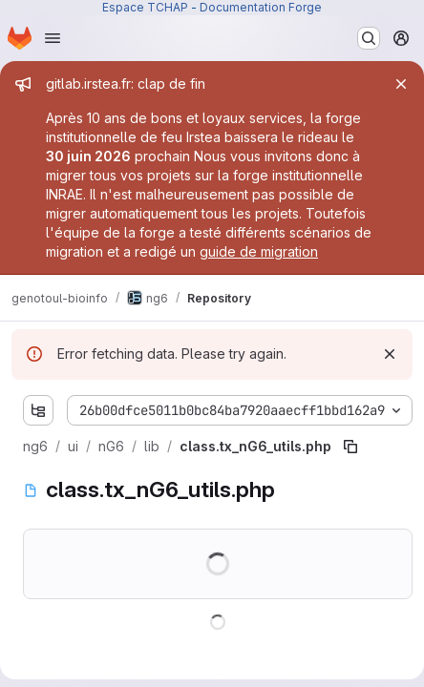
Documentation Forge (261, 7)
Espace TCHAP (145, 7)
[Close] (401, 84)
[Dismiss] (389, 354)
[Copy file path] (350, 446)
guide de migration (259, 251)
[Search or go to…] (368, 38)
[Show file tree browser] (38, 410)
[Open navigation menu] (52, 38)
